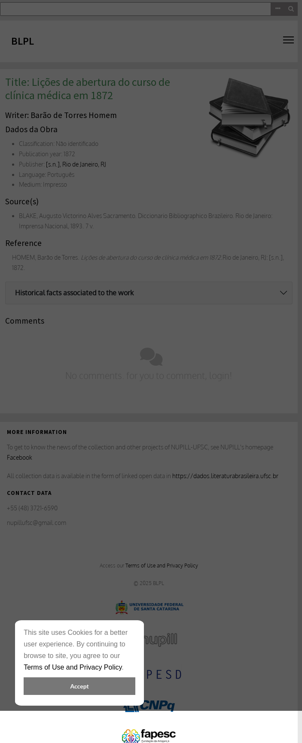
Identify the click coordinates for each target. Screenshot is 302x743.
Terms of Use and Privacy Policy (73, 667)
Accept (79, 686)
